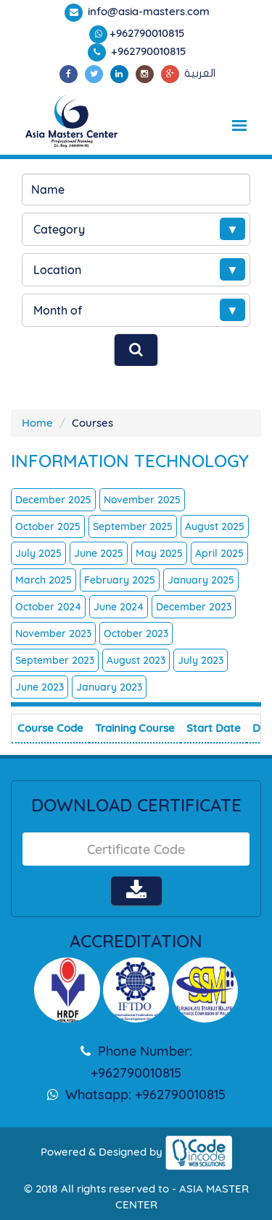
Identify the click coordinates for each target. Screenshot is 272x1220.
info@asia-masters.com (147, 11)
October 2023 (136, 633)
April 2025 (219, 553)
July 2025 (38, 553)
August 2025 (214, 526)
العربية (199, 73)
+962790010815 (147, 33)
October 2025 (48, 526)
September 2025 (133, 526)
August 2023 (136, 660)
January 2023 (109, 687)
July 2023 (200, 660)
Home (37, 423)
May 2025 (159, 553)
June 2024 (119, 606)
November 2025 (142, 499)
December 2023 (193, 606)
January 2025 (201, 579)
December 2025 (53, 499)
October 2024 (48, 606)
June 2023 (39, 687)
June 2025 (98, 553)
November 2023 (53, 633)
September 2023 (54, 660)
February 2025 (119, 579)
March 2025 (43, 579)
